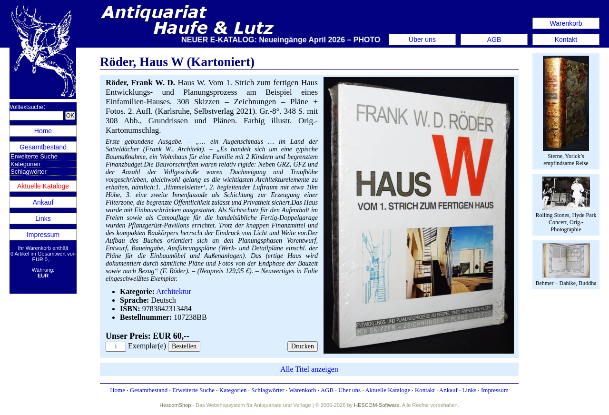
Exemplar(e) (147, 346)
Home (43, 131)
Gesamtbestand (43, 147)
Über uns (422, 39)
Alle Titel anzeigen (309, 369)
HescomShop (175, 405)
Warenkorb (566, 23)
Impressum (43, 234)
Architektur (173, 291)
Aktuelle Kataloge (43, 186)
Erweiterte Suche (34, 156)
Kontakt (566, 39)
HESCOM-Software (376, 405)
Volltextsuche (26, 107)
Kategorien (25, 164)
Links (43, 218)
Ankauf (43, 202)
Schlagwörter (28, 171)
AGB (494, 39)
